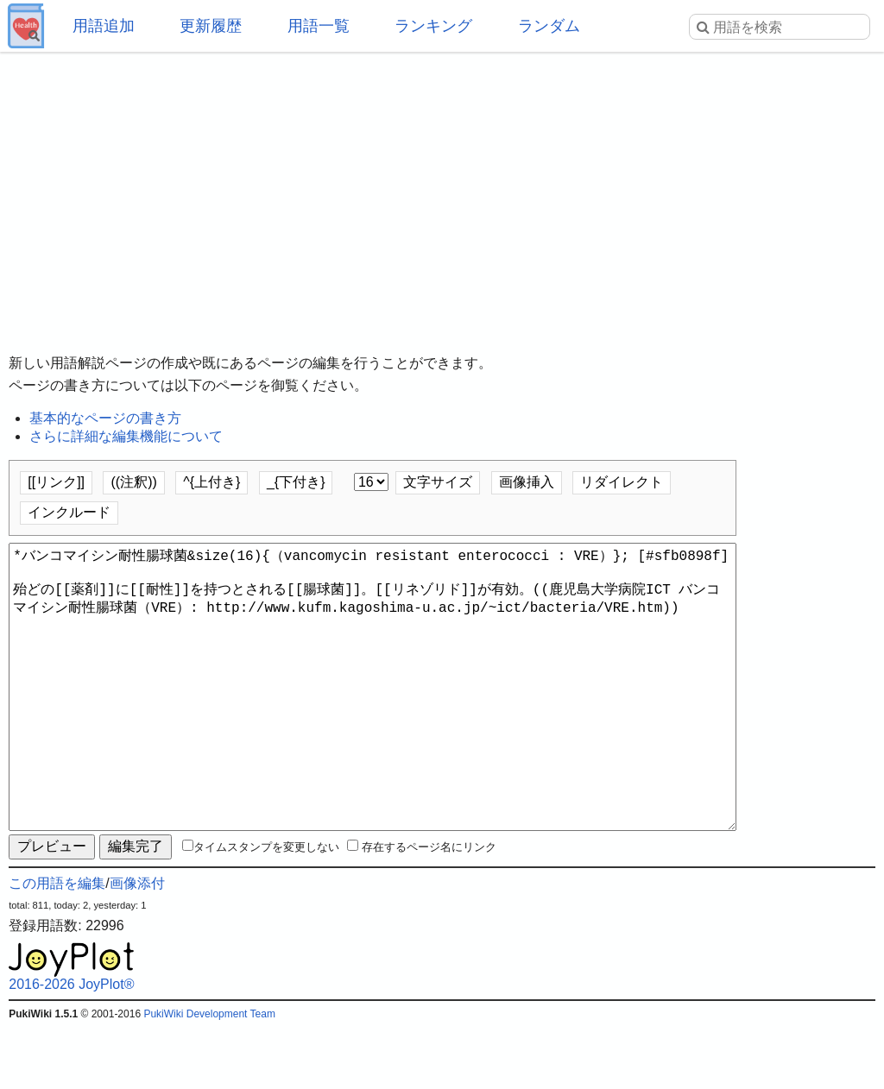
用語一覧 (318, 26)
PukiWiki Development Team (209, 1076)
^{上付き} (211, 482)
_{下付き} (296, 482)
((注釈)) (133, 482)
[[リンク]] (56, 482)
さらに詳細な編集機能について (126, 436)
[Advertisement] (442, 190)
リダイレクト (621, 482)
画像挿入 (526, 482)
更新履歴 (211, 26)
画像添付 (137, 945)
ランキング (433, 26)
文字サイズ (437, 482)
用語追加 (104, 26)
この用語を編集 (57, 945)
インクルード (69, 512)
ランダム (549, 26)
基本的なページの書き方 (105, 418)
